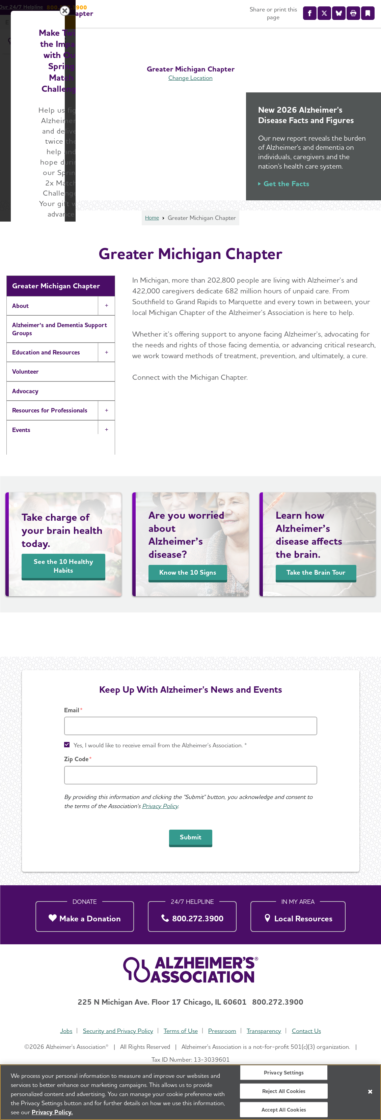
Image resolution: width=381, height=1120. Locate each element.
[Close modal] (351, 473)
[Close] (370, 1093)
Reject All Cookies (284, 1093)
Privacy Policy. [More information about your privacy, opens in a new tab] (52, 1114)
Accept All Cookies (284, 1112)
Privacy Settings (284, 1074)
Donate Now (265, 623)
